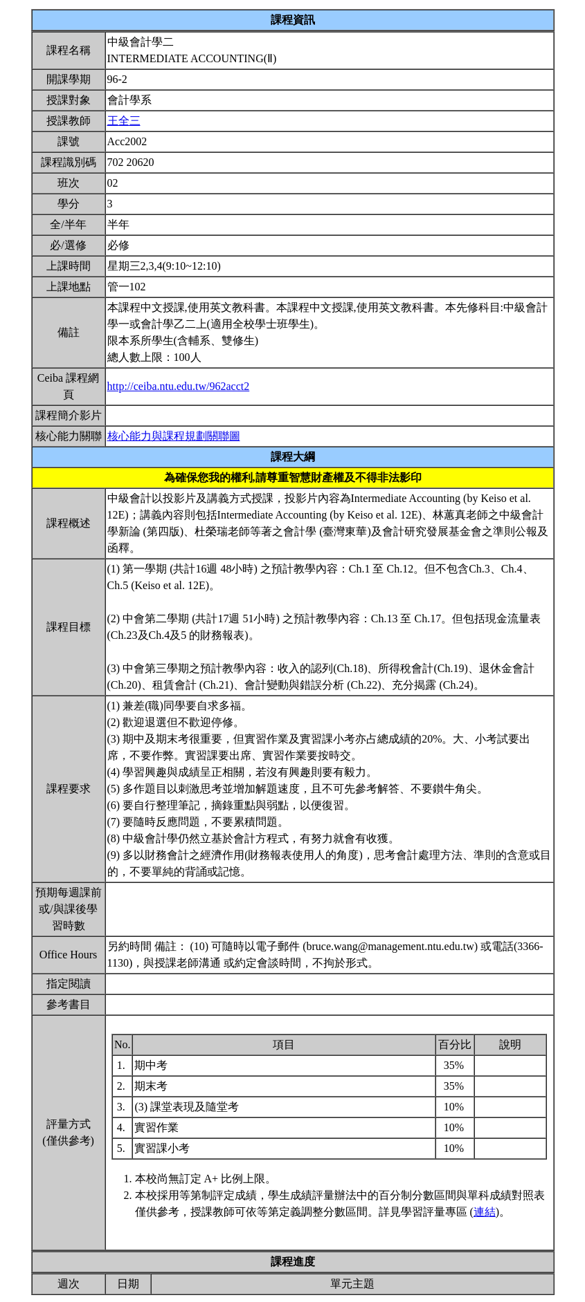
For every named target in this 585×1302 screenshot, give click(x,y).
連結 (485, 1212)
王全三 (124, 121)
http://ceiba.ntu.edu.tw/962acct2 (178, 386)
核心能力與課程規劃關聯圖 (173, 436)
